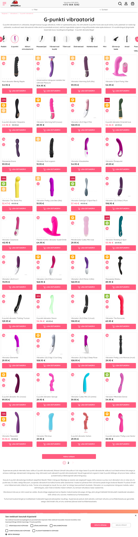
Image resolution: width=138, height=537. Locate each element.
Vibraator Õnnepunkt (114, 161)
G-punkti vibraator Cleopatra (13, 122)
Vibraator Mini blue (44, 436)
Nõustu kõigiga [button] (101, 525)
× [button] (135, 515)
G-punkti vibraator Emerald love (118, 122)
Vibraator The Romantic (115, 318)
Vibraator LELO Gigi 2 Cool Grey (49, 357)
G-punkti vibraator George (47, 397)
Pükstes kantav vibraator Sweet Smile (51, 240)
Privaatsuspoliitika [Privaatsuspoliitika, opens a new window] (35, 522)
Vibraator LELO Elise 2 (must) (82, 318)
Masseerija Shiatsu (113, 279)
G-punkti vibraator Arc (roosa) (14, 397)
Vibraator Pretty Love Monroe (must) (120, 357)
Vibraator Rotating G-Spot (116, 240)
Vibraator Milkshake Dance (116, 397)
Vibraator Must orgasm (46, 161)
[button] (46, 534)
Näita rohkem (69, 456)
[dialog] (69, 525)
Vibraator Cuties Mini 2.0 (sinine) (83, 397)
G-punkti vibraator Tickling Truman (16, 318)
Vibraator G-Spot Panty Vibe (117, 81)
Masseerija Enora (9, 161)
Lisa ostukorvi (17, 91)
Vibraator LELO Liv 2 (10, 279)
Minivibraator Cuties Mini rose (82, 240)
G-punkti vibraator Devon (47, 318)
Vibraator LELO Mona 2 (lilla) (82, 279)
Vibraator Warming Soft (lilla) (83, 81)
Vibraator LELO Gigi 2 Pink (81, 122)
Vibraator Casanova (10, 240)
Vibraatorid (13, 13)
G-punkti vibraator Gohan (81, 436)
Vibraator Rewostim (10, 436)
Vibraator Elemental (10, 357)
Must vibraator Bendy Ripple (13, 81)
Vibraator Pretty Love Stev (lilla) (49, 200)
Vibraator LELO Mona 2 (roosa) (49, 279)
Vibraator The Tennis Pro (12, 200)
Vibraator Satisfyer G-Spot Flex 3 (84, 200)
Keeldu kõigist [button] (121, 525)
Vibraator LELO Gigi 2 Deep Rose (84, 357)
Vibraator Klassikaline (80, 161)
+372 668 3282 (71, 4)
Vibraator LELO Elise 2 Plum (117, 200)
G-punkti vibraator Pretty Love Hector (120, 436)
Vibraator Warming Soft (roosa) (49, 122)
